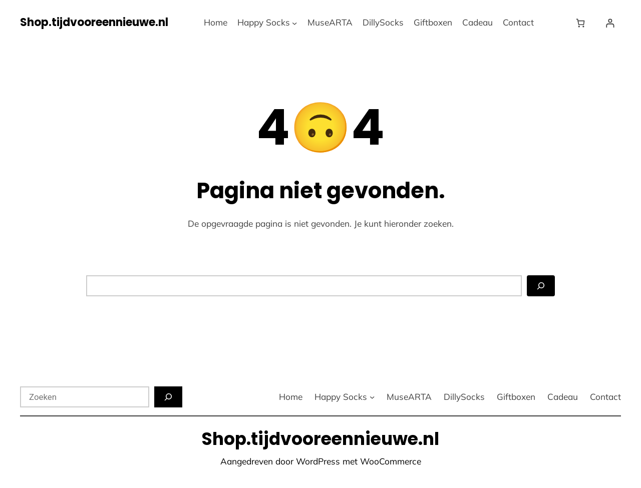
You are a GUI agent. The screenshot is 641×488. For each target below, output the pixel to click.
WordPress (318, 461)
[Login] (610, 23)
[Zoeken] (541, 285)
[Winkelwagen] (582, 23)
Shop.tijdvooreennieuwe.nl (94, 22)
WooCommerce (390, 461)
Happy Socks (263, 22)
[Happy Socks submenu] (294, 22)
